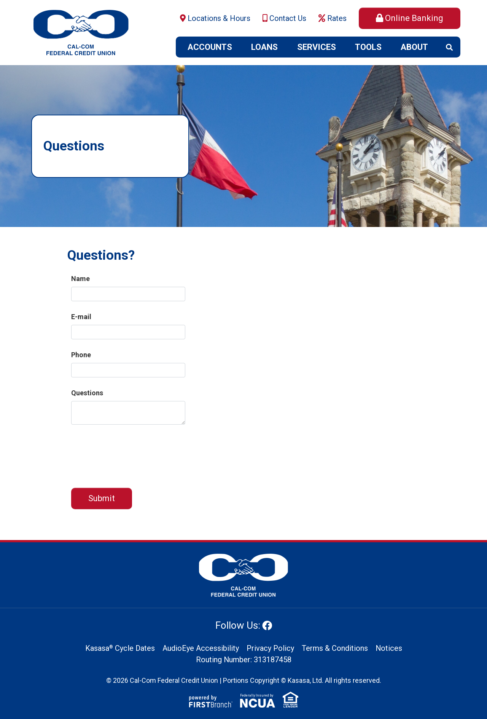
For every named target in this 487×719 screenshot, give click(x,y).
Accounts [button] (210, 47)
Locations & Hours (219, 18)
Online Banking (414, 18)
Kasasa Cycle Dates (119, 648)
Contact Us (287, 18)
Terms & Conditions (334, 648)
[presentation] (129, 452)
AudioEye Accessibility (200, 648)
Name (80, 279)
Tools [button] (368, 47)
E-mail (81, 317)
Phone (81, 355)
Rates (337, 18)
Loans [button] (264, 47)
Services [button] (316, 47)
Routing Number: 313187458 (243, 660)
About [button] (414, 47)
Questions (87, 393)
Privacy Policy (270, 648)
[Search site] (449, 47)
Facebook (267, 625)
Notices (388, 648)
